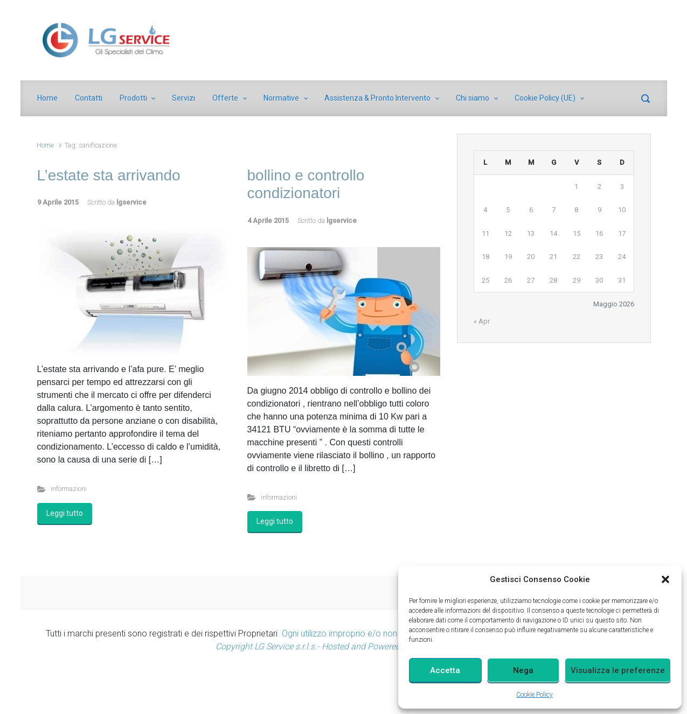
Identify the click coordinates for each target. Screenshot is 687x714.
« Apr (482, 321)
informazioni (69, 489)
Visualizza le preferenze (618, 670)
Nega (523, 670)
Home (45, 145)
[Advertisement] (344, 686)
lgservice (131, 202)
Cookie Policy (534, 694)
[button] (665, 579)
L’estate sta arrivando (109, 175)
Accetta (445, 670)
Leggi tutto (64, 513)
